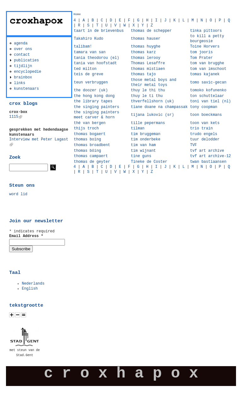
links (19, 83)
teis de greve (88, 74)
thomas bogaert (90, 134)
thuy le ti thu (147, 96)
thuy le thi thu (148, 90)
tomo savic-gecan (208, 82)
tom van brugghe (207, 63)
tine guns (141, 156)
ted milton (85, 69)
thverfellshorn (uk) (152, 101)
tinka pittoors (206, 31)
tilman (137, 128)
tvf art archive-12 (210, 156)
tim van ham (143, 145)
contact (22, 55)
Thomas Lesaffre (148, 63)
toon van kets (205, 123)
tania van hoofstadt (95, 63)
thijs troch (86, 128)
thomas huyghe (145, 46)
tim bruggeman (145, 134)
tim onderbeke (145, 139)
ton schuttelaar (207, 96)
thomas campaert (91, 156)
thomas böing (87, 151)
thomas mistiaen (148, 69)
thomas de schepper (151, 31)
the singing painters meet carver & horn (96, 115)
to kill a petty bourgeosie (207, 38)
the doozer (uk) (91, 90)
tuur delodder (205, 139)
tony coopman (203, 107)
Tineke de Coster (149, 162)
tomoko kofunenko (208, 90)
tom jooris (201, 52)
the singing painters (96, 107)
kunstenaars (26, 89)
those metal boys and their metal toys (153, 82)
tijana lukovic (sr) (152, 115)
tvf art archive (207, 151)
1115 (15, 117)
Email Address (26, 236)
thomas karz (143, 52)
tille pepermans (148, 123)
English (29, 288)
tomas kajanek (205, 74)
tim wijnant (143, 151)
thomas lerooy (145, 58)
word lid (18, 194)
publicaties (26, 60)
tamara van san (90, 52)
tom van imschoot (208, 69)
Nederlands (33, 283)
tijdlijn (23, 66)
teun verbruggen (91, 82)
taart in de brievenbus (99, 31)
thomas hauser (145, 39)
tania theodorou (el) (96, 58)
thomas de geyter (92, 162)
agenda (20, 43)
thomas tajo (143, 74)
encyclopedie (27, 72)
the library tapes (93, 101)
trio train (201, 128)
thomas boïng (87, 139)
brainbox (23, 77)
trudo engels (203, 134)
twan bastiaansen (208, 162)
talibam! (83, 46)
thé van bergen (90, 123)
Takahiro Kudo (88, 39)
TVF (193, 145)
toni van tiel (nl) (210, 101)
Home (77, 14)
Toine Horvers (205, 46)
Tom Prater (201, 58)
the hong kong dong (94, 96)
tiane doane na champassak (159, 107)
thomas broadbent (92, 145)
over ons (23, 49)
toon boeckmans (206, 115)
